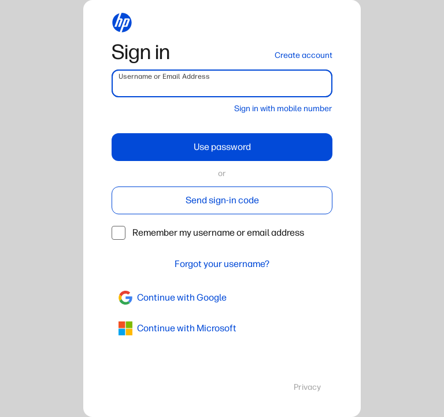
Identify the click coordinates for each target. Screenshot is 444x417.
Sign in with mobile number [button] (283, 109)
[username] (222, 83)
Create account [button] (303, 55)
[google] (222, 298)
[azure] (222, 328)
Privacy (307, 387)
